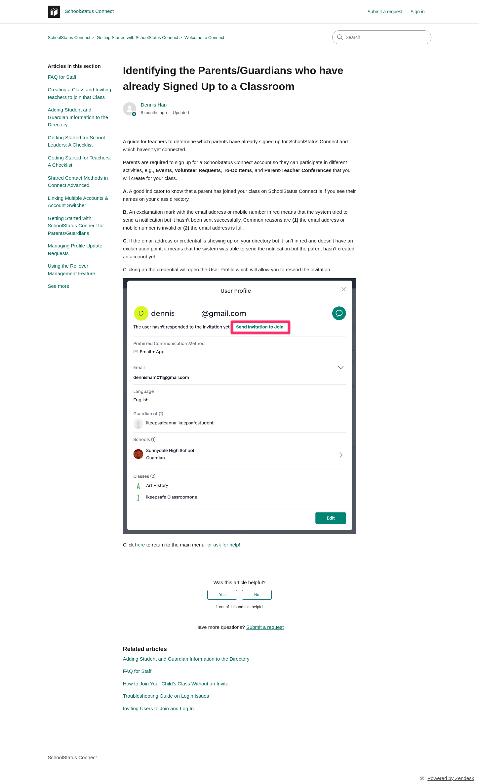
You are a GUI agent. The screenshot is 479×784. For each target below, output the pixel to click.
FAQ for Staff (62, 77)
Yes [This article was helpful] (222, 594)
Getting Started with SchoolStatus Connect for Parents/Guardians (76, 225)
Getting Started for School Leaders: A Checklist (76, 141)
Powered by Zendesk (450, 778)
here (140, 544)
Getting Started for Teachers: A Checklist (79, 161)
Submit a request (385, 11)
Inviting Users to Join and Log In (158, 708)
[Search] (382, 37)
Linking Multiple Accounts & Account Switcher (78, 201)
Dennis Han (154, 105)
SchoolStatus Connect (69, 37)
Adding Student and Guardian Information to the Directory (78, 117)
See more (58, 286)
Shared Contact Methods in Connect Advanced (78, 181)
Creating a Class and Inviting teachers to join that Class (79, 93)
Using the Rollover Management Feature (71, 269)
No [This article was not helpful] (256, 594)
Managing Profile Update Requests (75, 249)
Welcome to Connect (204, 37)
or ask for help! (223, 544)
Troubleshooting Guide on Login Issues (166, 696)
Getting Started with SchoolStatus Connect (137, 37)
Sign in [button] (418, 11)
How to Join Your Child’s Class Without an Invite (175, 683)
